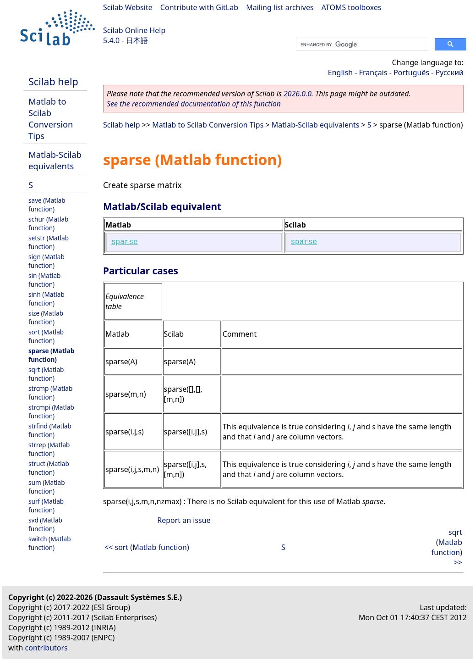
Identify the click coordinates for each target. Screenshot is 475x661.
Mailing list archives (279, 7)
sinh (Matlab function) (46, 298)
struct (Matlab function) (48, 468)
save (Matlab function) (47, 204)
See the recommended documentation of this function (194, 104)
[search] (361, 44)
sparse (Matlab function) (51, 355)
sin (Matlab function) (44, 280)
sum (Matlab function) (46, 486)
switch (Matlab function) (49, 543)
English (340, 72)
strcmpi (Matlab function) (51, 411)
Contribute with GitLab (199, 7)
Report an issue (183, 520)
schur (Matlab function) (48, 223)
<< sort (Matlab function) (146, 547)
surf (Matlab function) (46, 505)
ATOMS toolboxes (352, 7)
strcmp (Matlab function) (50, 392)
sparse (124, 242)
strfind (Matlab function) (49, 430)
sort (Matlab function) (46, 336)
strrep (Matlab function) (49, 449)
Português (411, 72)
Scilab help (53, 81)
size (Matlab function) (45, 317)
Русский (450, 72)
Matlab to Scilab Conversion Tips (50, 118)
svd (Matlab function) (45, 524)
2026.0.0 (297, 94)
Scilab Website (128, 7)
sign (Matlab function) (46, 261)
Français (373, 72)
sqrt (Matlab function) (46, 374)
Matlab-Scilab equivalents (55, 160)
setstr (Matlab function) (48, 242)
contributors (46, 648)
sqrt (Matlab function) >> (446, 547)
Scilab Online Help (134, 30)
